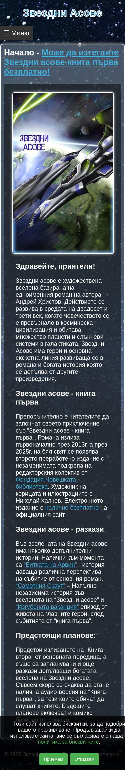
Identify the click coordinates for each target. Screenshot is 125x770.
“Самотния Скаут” (40, 585)
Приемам (53, 759)
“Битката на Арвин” (50, 564)
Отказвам (84, 759)
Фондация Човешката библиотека (46, 483)
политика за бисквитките (68, 742)
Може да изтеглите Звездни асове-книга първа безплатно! (61, 62)
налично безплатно (72, 507)
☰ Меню (16, 33)
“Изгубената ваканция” (47, 606)
